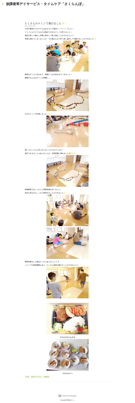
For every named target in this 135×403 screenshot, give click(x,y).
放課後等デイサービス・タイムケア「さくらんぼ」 (45, 4)
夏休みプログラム (36, 377)
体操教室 (46, 377)
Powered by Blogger (67, 396)
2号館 (27, 377)
